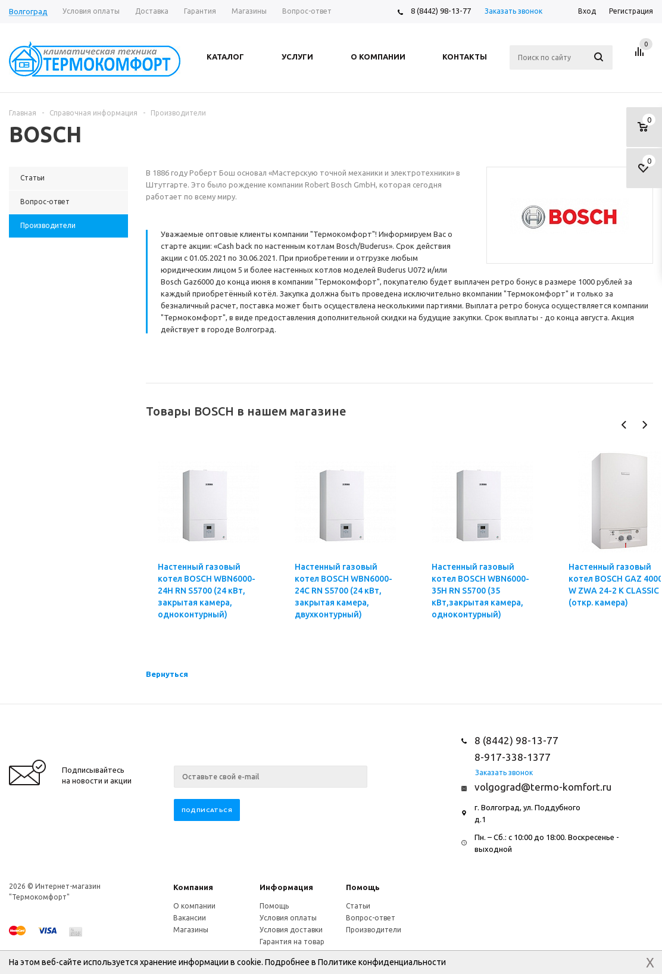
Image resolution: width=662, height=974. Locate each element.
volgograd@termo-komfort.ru (542, 786)
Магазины (190, 930)
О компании (194, 906)
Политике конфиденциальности (382, 962)
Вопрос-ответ (370, 918)
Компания (193, 887)
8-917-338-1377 (512, 757)
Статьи (358, 906)
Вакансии (189, 918)
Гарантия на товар (292, 941)
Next (644, 424)
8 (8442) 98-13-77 (441, 11)
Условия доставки (291, 930)
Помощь (363, 887)
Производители (373, 930)
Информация (286, 887)
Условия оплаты (288, 918)
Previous (624, 424)
